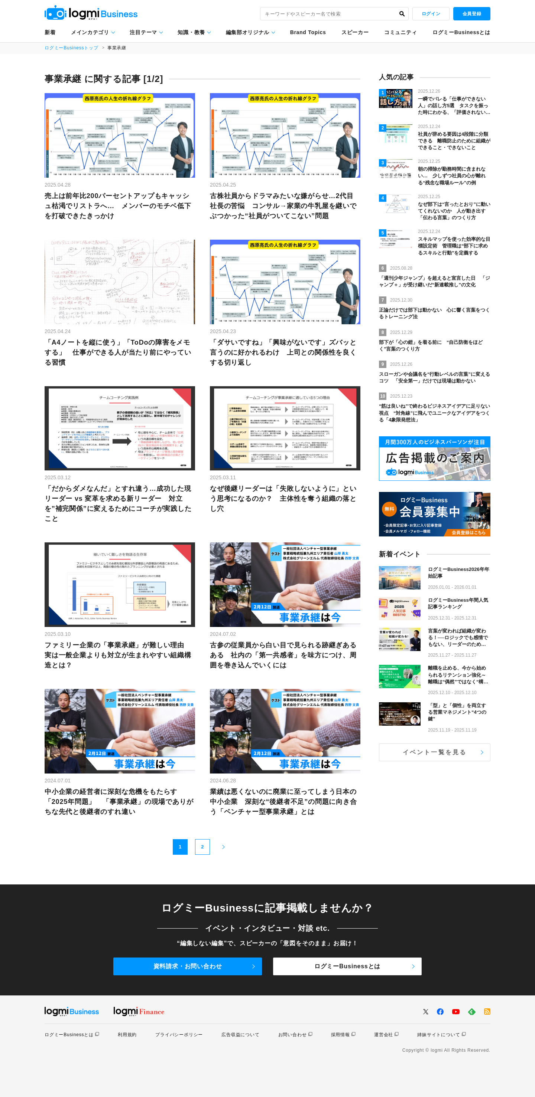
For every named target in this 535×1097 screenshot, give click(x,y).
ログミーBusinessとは (461, 32)
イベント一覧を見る (435, 752)
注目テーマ (143, 32)
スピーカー (355, 32)
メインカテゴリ (90, 32)
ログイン (431, 13)
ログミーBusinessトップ (71, 48)
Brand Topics (308, 32)
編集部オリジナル (248, 32)
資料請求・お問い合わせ (187, 966)
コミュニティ (400, 32)
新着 (50, 32)
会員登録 (472, 13)
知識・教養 (191, 32)
